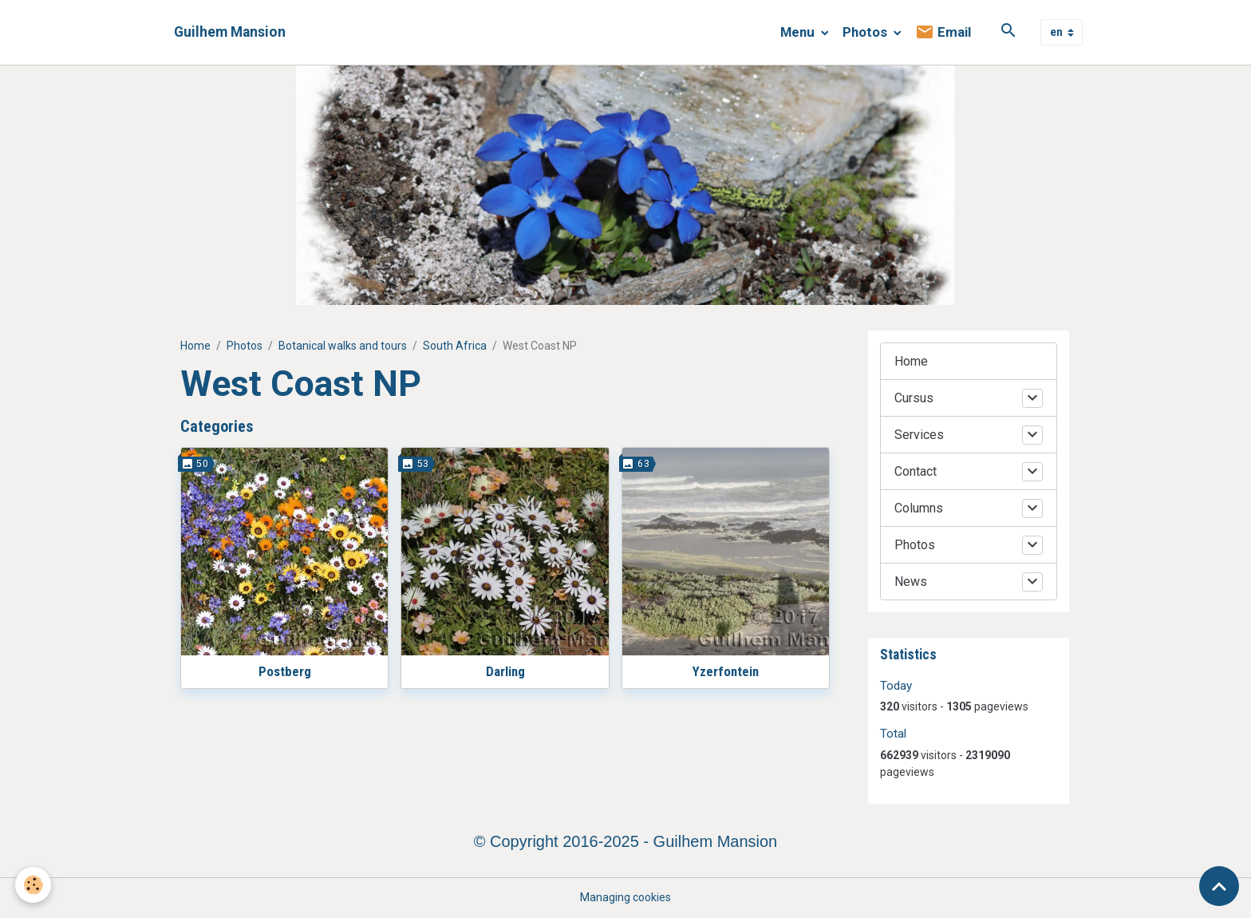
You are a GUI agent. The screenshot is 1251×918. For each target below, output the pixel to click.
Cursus (913, 398)
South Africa (455, 345)
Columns (918, 508)
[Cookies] (34, 885)
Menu (799, 32)
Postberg (284, 671)
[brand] (229, 32)
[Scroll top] (1219, 886)
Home (195, 345)
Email (943, 32)
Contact (915, 471)
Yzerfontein (726, 671)
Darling (505, 671)
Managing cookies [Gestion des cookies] (625, 897)
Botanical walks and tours (342, 345)
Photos (866, 32)
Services (919, 434)
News (910, 581)
